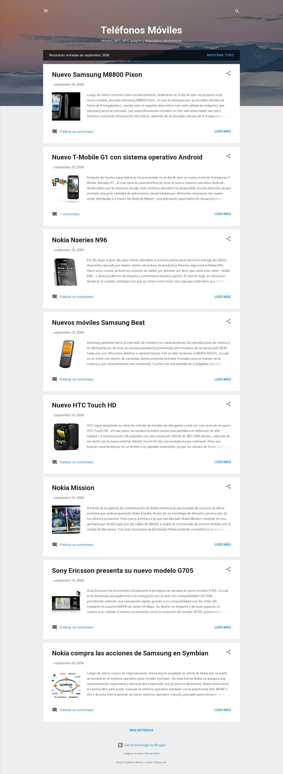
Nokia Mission (73, 488)
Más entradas (141, 730)
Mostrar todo (220, 55)
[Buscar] (237, 12)
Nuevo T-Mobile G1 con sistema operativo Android (127, 157)
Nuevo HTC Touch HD (84, 405)
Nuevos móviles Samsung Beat (98, 322)
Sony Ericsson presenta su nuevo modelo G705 (122, 570)
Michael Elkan (152, 753)
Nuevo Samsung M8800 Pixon (97, 74)
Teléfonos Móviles (141, 30)
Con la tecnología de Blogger (142, 745)
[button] (228, 74)
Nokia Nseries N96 (79, 240)
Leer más (222, 131)
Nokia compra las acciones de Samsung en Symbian (130, 653)
